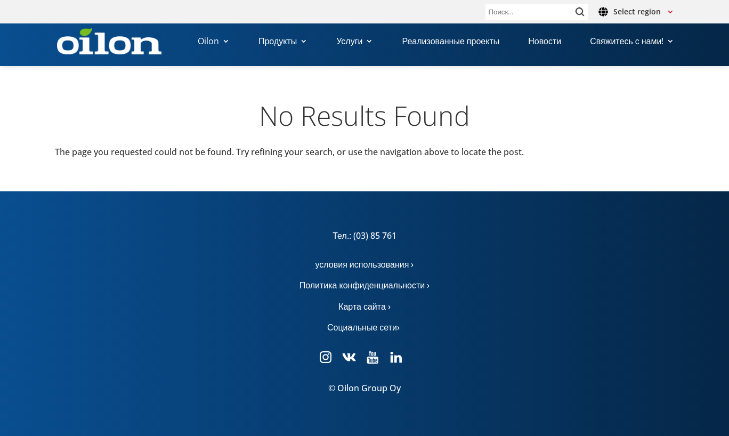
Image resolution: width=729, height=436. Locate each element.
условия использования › (364, 264)
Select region (637, 11)
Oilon (208, 42)
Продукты (277, 42)
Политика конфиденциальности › (364, 285)
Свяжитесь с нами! (626, 42)
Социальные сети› (364, 327)
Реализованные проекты (450, 42)
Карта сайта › (364, 306)
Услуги (349, 42)
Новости (544, 42)
